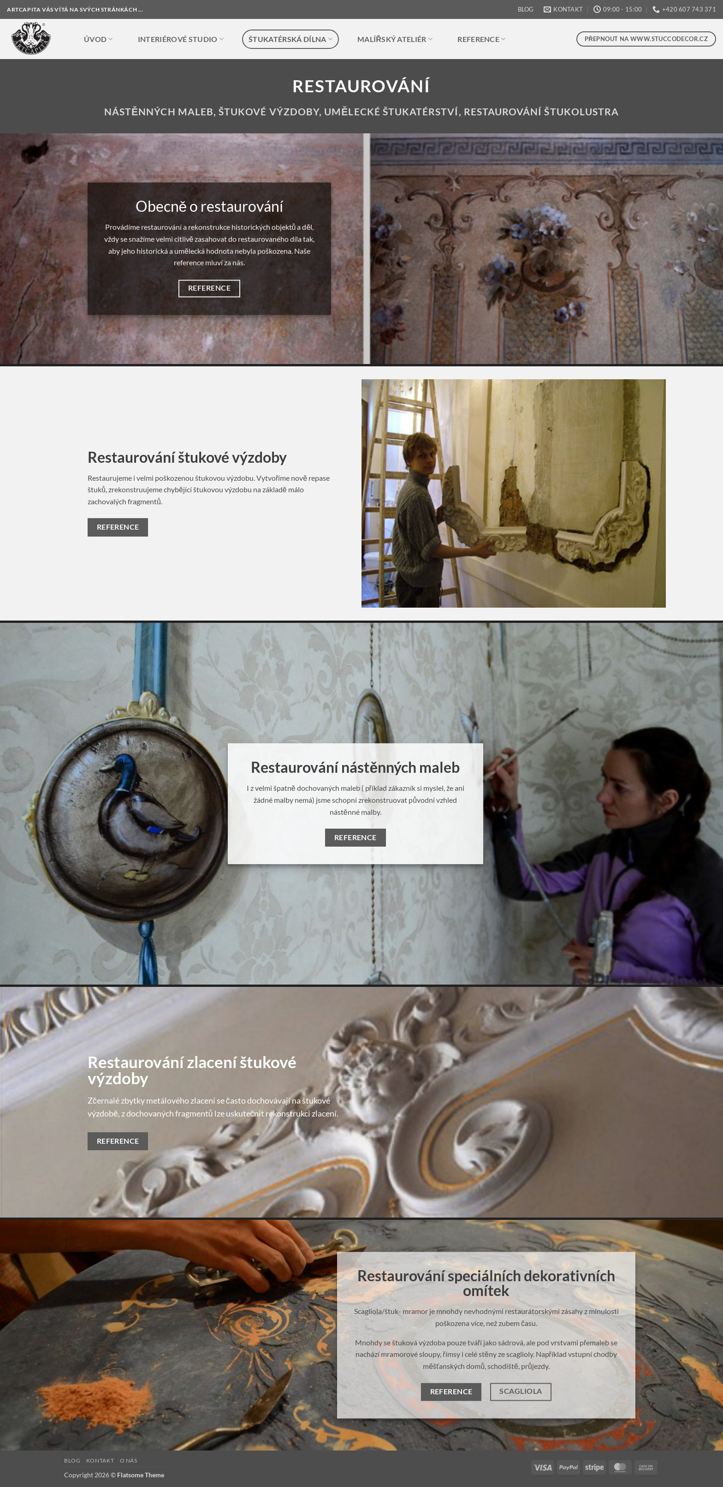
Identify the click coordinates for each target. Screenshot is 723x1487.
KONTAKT (100, 1460)
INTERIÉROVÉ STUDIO (181, 39)
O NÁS (128, 1460)
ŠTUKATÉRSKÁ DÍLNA (290, 39)
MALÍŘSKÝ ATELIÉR (395, 39)
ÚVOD (98, 39)
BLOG (525, 9)
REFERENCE (481, 39)
